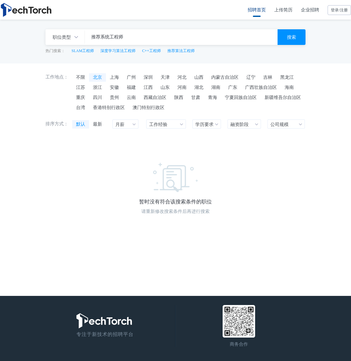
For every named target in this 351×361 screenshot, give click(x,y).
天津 (165, 77)
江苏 (80, 87)
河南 (182, 87)
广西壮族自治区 (261, 87)
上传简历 (283, 9)
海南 (289, 87)
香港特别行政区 (109, 107)
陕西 (178, 97)
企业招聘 (310, 9)
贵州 (114, 97)
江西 (148, 87)
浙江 (97, 87)
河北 (182, 77)
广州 (131, 77)
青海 (212, 97)
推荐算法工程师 (181, 51)
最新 (97, 124)
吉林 (267, 77)
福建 (131, 87)
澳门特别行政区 (148, 107)
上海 (114, 77)
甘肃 (195, 97)
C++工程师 (151, 51)
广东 (232, 87)
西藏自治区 (155, 97)
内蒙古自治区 (225, 77)
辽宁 (250, 77)
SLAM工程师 (83, 51)
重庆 (80, 97)
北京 (97, 77)
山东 (165, 87)
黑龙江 (287, 77)
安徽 (114, 87)
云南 (131, 97)
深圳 (148, 77)
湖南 (215, 87)
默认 (80, 124)
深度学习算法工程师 (118, 51)
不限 (80, 77)
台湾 (80, 107)
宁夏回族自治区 (241, 97)
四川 (97, 97)
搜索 (291, 37)
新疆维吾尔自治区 (283, 97)
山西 (198, 77)
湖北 (198, 87)
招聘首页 (257, 9)
